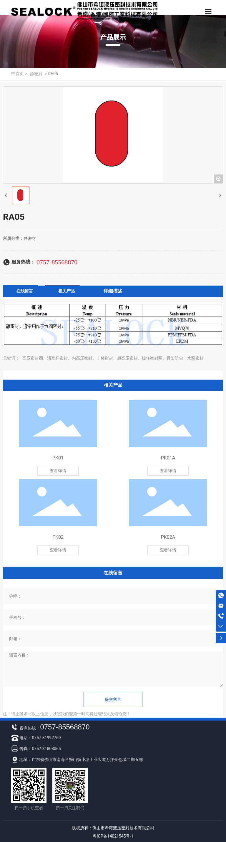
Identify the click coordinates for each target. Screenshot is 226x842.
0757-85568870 (56, 262)
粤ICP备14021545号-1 (113, 836)
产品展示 (113, 37)
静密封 (36, 74)
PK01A (168, 458)
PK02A (168, 537)
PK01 (58, 458)
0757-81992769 (46, 737)
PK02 (58, 537)
